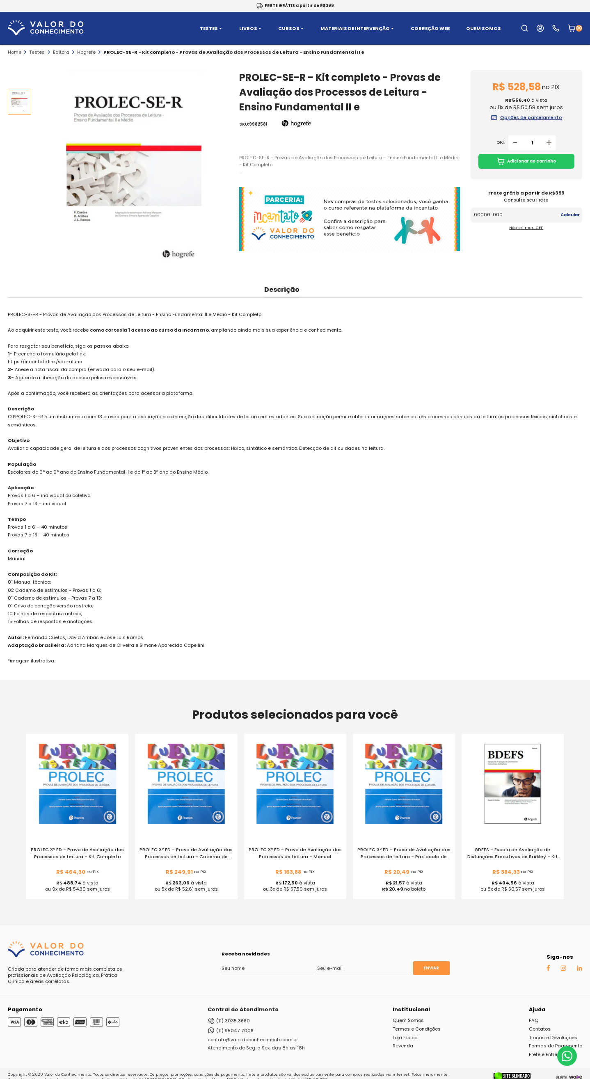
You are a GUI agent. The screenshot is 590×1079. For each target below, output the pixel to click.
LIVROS (251, 28)
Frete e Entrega (546, 1054)
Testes (37, 52)
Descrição (282, 289)
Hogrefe (86, 52)
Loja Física (405, 1037)
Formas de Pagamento (555, 1045)
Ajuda (537, 1009)
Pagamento (25, 1009)
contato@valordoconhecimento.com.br (253, 1039)
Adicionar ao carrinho (526, 161)
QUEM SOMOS (483, 28)
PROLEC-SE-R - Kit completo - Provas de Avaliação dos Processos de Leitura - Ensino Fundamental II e (233, 52)
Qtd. (501, 142)
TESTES (211, 28)
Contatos (540, 1029)
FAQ (533, 1020)
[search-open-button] (524, 28)
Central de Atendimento (243, 1009)
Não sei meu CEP (526, 227)
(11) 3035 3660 (229, 1020)
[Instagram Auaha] (563, 969)
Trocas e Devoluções (553, 1037)
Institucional (411, 1009)
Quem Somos (408, 1020)
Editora (61, 52)
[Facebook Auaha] (548, 969)
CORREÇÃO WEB (430, 28)
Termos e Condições (417, 1029)
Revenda (403, 1045)
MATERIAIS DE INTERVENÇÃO (357, 28)
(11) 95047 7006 (231, 1030)
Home (14, 52)
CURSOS (291, 28)
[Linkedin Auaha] (579, 969)
